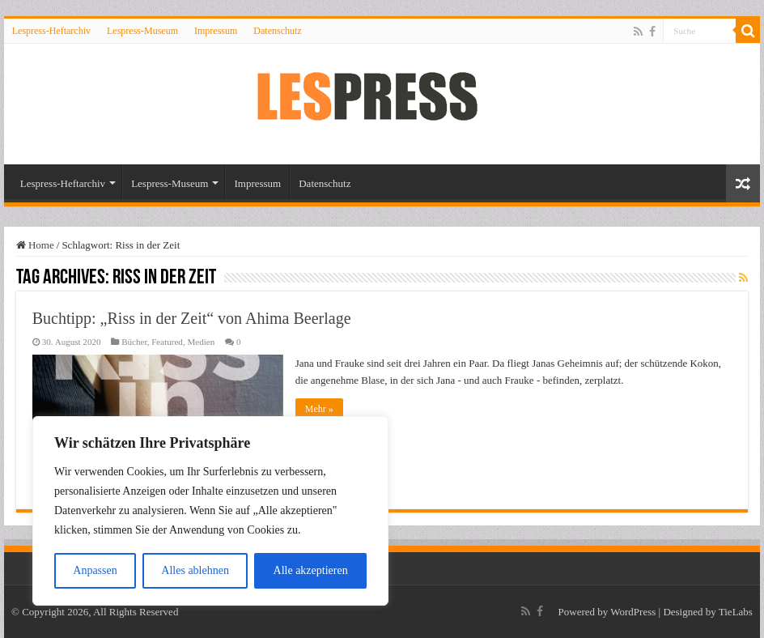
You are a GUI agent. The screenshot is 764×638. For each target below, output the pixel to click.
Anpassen (95, 570)
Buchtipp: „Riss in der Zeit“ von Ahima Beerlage (191, 318)
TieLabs (736, 612)
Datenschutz (277, 30)
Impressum (215, 30)
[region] (210, 511)
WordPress (633, 612)
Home (35, 245)
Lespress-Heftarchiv (51, 30)
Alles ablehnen (195, 570)
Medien (200, 342)
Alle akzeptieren (311, 570)
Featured (167, 342)
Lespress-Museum (142, 30)
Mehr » (319, 409)
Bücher (133, 342)
